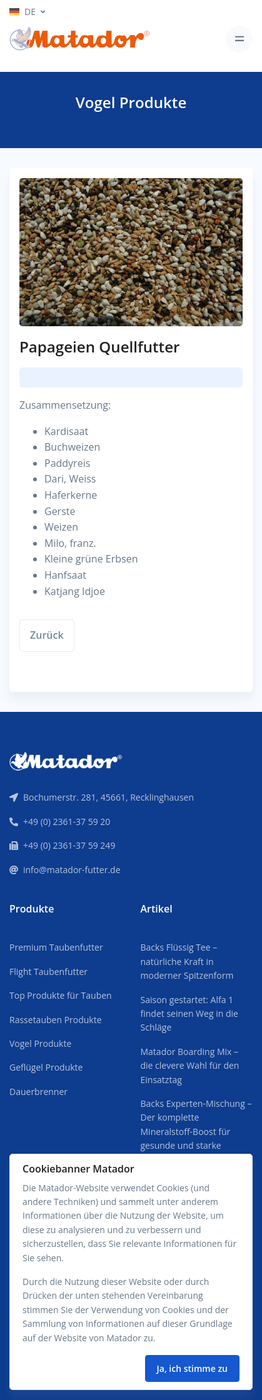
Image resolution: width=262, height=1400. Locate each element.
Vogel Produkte (40, 1043)
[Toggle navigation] (239, 39)
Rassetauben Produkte (55, 1020)
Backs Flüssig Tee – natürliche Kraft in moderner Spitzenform (187, 961)
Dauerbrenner (38, 1092)
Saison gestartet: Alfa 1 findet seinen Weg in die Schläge (189, 1014)
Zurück (47, 635)
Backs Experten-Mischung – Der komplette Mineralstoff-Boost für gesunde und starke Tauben (196, 1132)
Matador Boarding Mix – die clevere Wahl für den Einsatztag (190, 1066)
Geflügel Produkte (46, 1067)
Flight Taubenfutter (48, 972)
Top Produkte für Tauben (60, 995)
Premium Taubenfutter (56, 947)
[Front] (65, 760)
